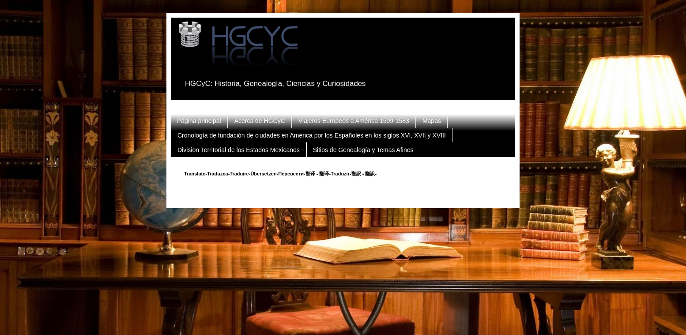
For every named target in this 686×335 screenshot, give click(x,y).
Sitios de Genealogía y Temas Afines (363, 149)
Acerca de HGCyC (259, 120)
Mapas (431, 120)
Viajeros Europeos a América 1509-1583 (353, 120)
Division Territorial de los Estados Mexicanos (238, 149)
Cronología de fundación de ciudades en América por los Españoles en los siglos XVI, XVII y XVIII (311, 135)
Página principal (199, 120)
